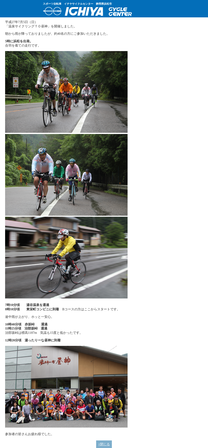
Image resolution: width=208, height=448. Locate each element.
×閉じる (104, 444)
